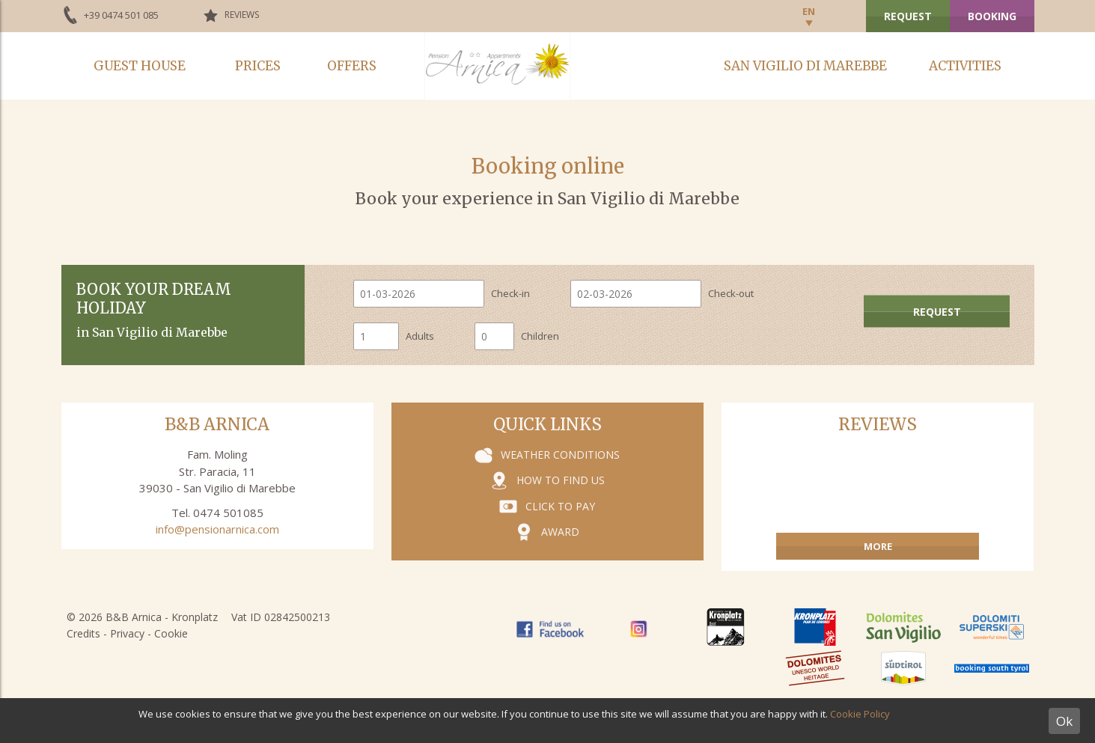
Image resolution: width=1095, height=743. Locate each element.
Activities (965, 66)
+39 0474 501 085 (121, 15)
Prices (258, 66)
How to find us (560, 480)
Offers (351, 66)
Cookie (171, 633)
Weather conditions (560, 454)
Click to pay (560, 506)
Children (540, 336)
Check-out (731, 293)
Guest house (140, 66)
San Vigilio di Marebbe (805, 66)
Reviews (242, 14)
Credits (83, 633)
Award (560, 532)
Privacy (127, 633)
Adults (420, 336)
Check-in (510, 293)
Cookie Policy (860, 714)
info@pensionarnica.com (217, 529)
